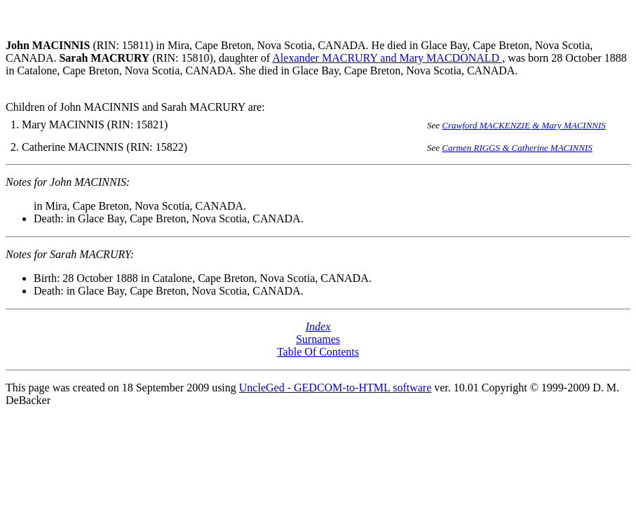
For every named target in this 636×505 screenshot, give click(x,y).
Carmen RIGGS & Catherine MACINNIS (517, 147)
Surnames (318, 339)
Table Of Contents (318, 352)
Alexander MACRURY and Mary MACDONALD (387, 58)
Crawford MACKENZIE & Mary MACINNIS (524, 125)
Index (318, 326)
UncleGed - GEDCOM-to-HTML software (335, 387)
